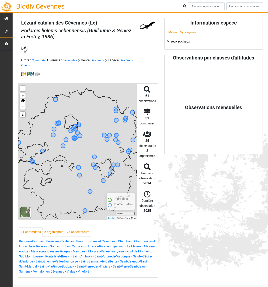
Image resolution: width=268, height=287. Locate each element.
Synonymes (189, 32)
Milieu (172, 32)
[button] (23, 101)
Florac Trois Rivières (58, 246)
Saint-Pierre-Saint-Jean (66, 272)
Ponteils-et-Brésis (105, 257)
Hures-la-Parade (127, 246)
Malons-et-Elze (48, 251)
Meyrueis (113, 251)
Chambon (131, 241)
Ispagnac (148, 246)
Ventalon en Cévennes (116, 272)
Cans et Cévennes (107, 241)
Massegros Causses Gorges (82, 251)
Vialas (140, 272)
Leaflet (111, 218)
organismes (55, 232)
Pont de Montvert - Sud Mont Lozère (62, 257)
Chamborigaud (30, 246)
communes (31, 232)
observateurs (81, 232)
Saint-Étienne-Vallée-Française (111, 262)
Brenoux (86, 241)
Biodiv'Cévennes (40, 6)
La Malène (27, 251)
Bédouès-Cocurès (32, 241)
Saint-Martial (92, 267)
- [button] (23, 106)
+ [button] (23, 95)
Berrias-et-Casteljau (62, 241)
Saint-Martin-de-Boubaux (123, 267)
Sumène (91, 272)
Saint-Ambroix (131, 257)
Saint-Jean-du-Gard (66, 267)
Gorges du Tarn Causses (94, 246)
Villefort (25, 277)
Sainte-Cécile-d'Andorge (68, 262)
